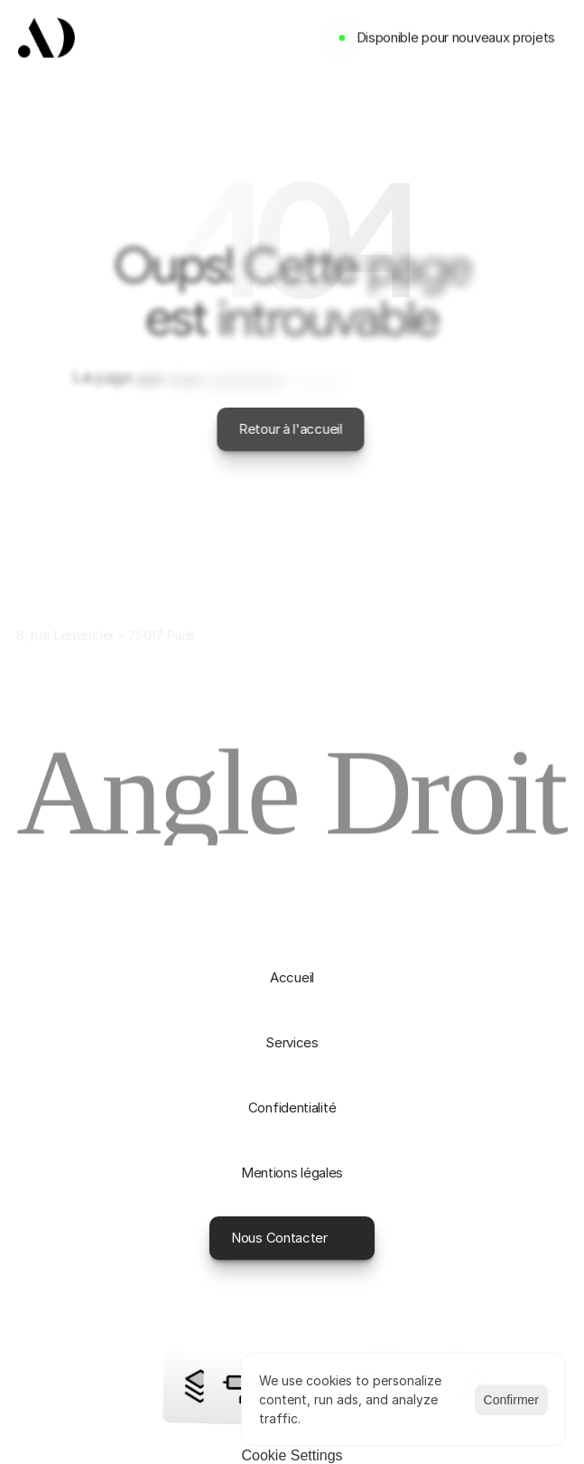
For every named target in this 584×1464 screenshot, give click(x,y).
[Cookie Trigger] (291, 1456)
